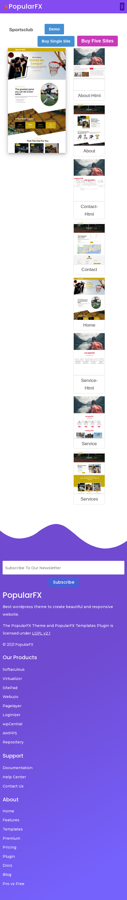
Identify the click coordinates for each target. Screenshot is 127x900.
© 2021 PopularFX (18, 644)
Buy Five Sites (97, 41)
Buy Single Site (56, 41)
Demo (54, 29)
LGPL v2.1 (41, 633)
